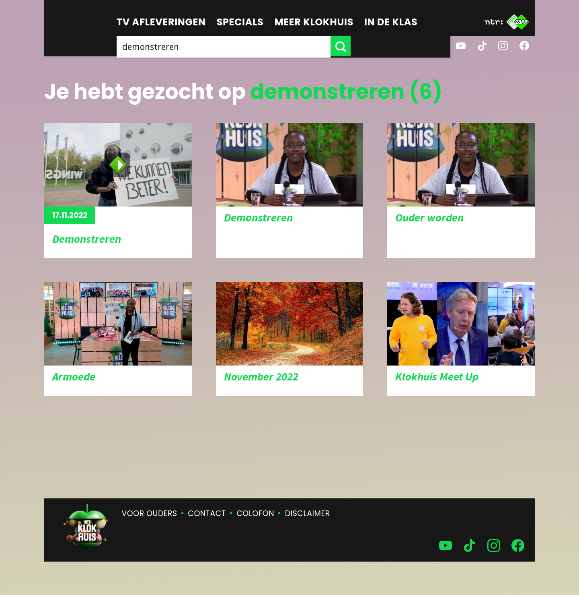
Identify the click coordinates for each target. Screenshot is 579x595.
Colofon (255, 513)
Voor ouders (149, 513)
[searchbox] (273, 46)
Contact (207, 513)
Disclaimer (307, 513)
